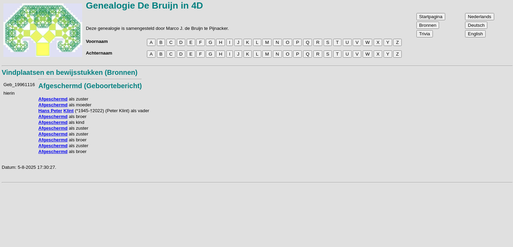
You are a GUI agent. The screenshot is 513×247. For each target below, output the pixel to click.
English (475, 33)
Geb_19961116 (19, 84)
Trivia (424, 33)
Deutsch (476, 25)
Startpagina (430, 16)
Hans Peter (50, 110)
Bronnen (427, 25)
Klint (68, 110)
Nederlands (479, 16)
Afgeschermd (52, 99)
